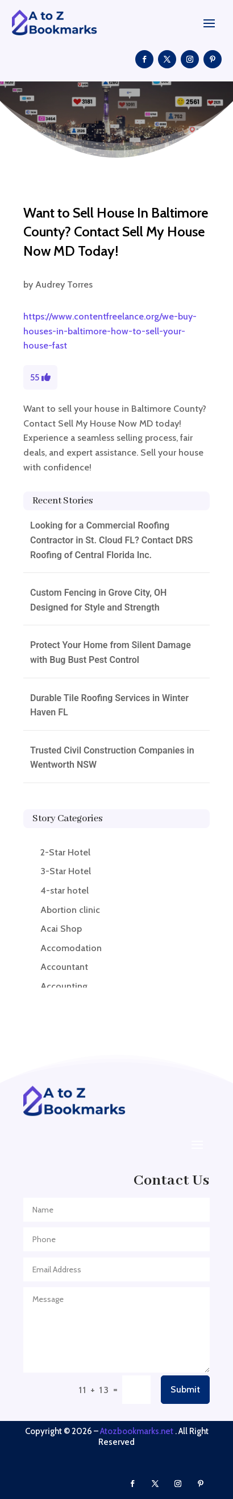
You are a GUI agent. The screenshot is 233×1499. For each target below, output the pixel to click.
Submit (185, 1389)
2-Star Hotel (65, 852)
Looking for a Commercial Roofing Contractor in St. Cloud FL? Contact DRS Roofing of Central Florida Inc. (111, 540)
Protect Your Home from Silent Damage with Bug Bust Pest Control (110, 652)
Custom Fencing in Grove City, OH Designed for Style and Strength (98, 600)
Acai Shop (61, 928)
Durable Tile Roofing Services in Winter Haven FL (109, 705)
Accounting (64, 986)
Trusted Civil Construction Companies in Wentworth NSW (112, 758)
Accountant (64, 966)
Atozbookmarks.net (136, 1431)
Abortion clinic (70, 909)
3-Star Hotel (65, 871)
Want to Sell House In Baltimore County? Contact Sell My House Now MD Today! (115, 231)
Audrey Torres (64, 284)
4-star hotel (64, 890)
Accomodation (71, 948)
